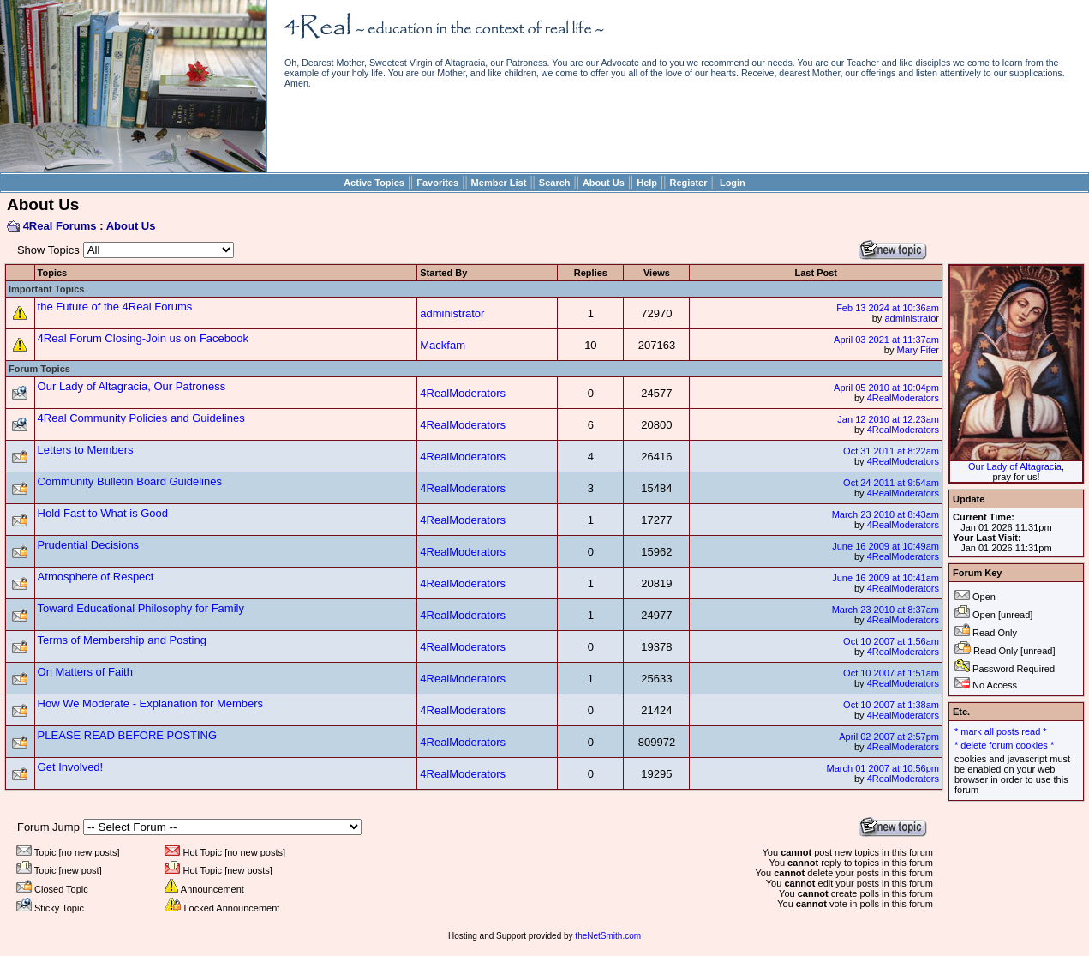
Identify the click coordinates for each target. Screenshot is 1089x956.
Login (732, 182)
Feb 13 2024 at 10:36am (887, 308)
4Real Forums (60, 225)
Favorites (437, 182)
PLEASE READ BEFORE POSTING (128, 735)
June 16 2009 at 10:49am (885, 546)
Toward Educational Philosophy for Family (141, 608)
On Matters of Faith (85, 671)
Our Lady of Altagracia (1015, 466)
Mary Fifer (918, 350)
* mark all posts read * (1000, 731)
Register (688, 182)
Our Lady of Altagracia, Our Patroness (132, 386)
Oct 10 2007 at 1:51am (891, 673)
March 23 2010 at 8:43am (885, 514)
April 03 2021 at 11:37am (886, 339)
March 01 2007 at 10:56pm (883, 768)
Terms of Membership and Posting (122, 640)
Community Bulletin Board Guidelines (130, 481)
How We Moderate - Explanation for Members (150, 703)
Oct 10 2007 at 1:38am (891, 705)
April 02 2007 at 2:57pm (889, 736)
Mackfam (442, 345)
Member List (499, 182)
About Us (604, 182)
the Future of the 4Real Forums (115, 306)
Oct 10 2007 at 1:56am (891, 641)
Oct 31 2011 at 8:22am (891, 451)
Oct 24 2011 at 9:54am (891, 483)
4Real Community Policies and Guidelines (141, 418)
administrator (452, 313)
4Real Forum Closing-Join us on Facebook (143, 338)
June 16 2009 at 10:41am (885, 578)
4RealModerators (463, 393)
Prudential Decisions (89, 544)
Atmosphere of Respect (96, 576)
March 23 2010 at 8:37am (885, 609)
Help (647, 182)
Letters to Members (86, 449)
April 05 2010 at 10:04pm (886, 387)
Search (555, 182)
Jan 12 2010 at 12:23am (888, 419)
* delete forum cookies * (1004, 745)
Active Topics (374, 182)
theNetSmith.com (608, 936)
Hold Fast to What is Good (103, 513)
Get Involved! (71, 767)
